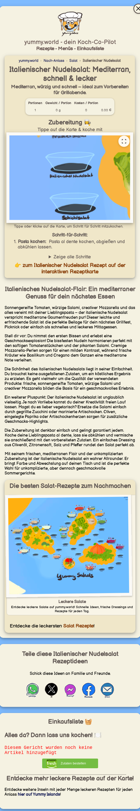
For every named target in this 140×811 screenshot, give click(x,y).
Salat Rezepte (78, 626)
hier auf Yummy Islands (39, 796)
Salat (73, 61)
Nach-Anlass (53, 61)
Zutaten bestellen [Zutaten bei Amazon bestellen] (73, 765)
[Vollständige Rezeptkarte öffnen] (124, 141)
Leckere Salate (72, 601)
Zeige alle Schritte (72, 257)
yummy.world (28, 61)
